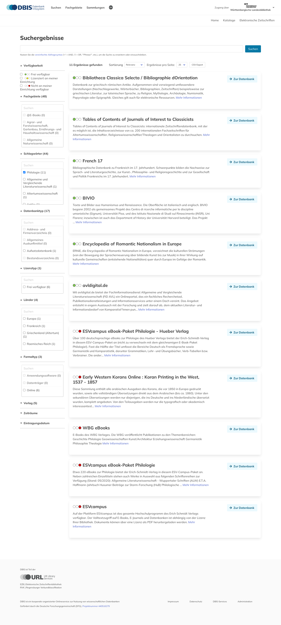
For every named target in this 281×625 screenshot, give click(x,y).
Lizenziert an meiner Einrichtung (39, 80)
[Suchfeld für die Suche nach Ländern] (42, 311)
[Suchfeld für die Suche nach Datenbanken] (131, 48)
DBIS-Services (220, 601)
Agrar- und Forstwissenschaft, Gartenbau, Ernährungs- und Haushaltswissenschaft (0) (42, 127)
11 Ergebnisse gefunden (86, 65)
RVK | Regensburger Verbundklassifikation (41, 587)
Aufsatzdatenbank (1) (39, 251)
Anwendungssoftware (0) (42, 375)
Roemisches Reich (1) (39, 344)
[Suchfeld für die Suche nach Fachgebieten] (42, 108)
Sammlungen (96, 7)
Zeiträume (29, 413)
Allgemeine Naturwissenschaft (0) (38, 141)
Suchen (56, 7)
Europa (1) (32, 318)
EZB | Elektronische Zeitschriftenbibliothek (40, 584)
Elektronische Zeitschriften (257, 20)
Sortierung (116, 65)
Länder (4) (29, 300)
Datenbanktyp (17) (35, 211)
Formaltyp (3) (31, 356)
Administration (245, 601)
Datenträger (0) (35, 383)
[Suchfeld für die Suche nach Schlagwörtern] (42, 165)
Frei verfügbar (35, 74)
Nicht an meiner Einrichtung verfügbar (36, 87)
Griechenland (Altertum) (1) (41, 334)
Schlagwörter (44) (34, 153)
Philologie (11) (34, 172)
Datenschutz (196, 601)
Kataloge (229, 20)
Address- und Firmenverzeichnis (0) (37, 231)
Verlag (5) (28, 403)
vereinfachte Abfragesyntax (48, 54)
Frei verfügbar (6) (36, 287)
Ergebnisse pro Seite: (161, 65)
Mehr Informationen (189, 97)
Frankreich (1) (34, 326)
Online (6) (31, 390)
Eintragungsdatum (34, 423)
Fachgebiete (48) (33, 96)
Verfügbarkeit (31, 65)
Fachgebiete (73, 7)
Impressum (173, 601)
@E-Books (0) (34, 115)
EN (111, 7)
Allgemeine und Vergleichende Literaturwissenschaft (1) (40, 183)
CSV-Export (197, 64)
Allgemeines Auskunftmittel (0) (35, 241)
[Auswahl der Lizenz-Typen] (42, 279)
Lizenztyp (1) (30, 268)
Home (215, 20)
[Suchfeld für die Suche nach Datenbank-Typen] (42, 222)
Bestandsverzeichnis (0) (41, 258)
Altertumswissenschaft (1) (40, 195)
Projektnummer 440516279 (96, 606)
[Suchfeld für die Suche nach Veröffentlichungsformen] (42, 368)
